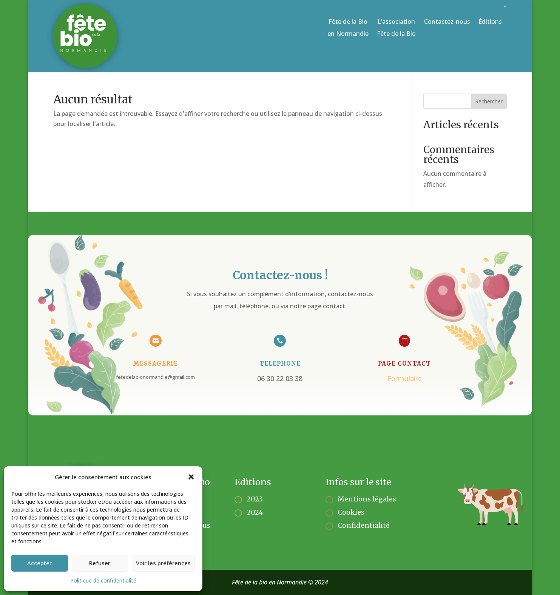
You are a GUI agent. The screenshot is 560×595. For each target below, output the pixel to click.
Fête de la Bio (348, 28)
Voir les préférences (163, 563)
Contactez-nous (447, 21)
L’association (396, 28)
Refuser (99, 563)
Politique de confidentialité (103, 580)
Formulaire (401, 377)
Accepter (39, 563)
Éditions (490, 21)
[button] (191, 477)
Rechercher (489, 101)
